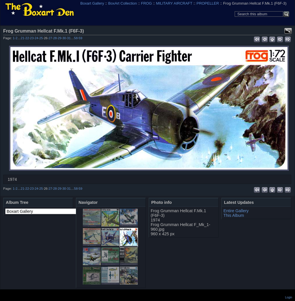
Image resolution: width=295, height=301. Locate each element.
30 (64, 38)
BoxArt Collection (122, 3)
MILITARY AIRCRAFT (174, 3)
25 (41, 38)
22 (27, 38)
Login (288, 297)
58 (76, 38)
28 (55, 38)
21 (23, 38)
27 (50, 38)
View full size (288, 31)
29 (59, 38)
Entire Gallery (236, 210)
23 (32, 38)
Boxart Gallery (92, 3)
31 (69, 38)
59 (80, 38)
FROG (146, 3)
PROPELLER (208, 3)
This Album (233, 215)
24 (36, 38)
